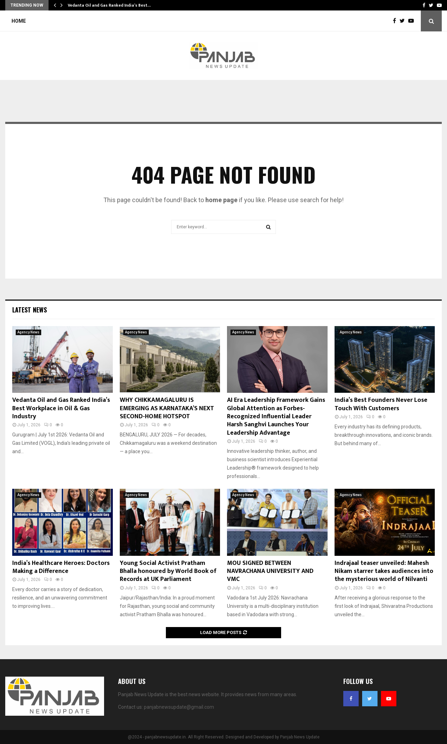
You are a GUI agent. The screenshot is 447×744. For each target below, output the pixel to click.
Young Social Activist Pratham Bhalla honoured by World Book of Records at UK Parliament (168, 571)
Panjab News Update (300, 737)
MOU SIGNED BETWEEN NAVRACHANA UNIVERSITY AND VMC (270, 571)
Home (19, 21)
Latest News (29, 309)
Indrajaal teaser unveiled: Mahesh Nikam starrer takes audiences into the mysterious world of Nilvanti (384, 571)
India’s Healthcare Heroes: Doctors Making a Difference (61, 567)
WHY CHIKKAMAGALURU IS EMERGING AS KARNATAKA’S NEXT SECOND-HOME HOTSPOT (167, 408)
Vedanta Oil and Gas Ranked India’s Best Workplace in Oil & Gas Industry (61, 408)
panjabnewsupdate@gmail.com (179, 707)
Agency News (28, 332)
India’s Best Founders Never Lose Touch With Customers (381, 404)
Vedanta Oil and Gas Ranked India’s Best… (109, 5)
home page (221, 200)
